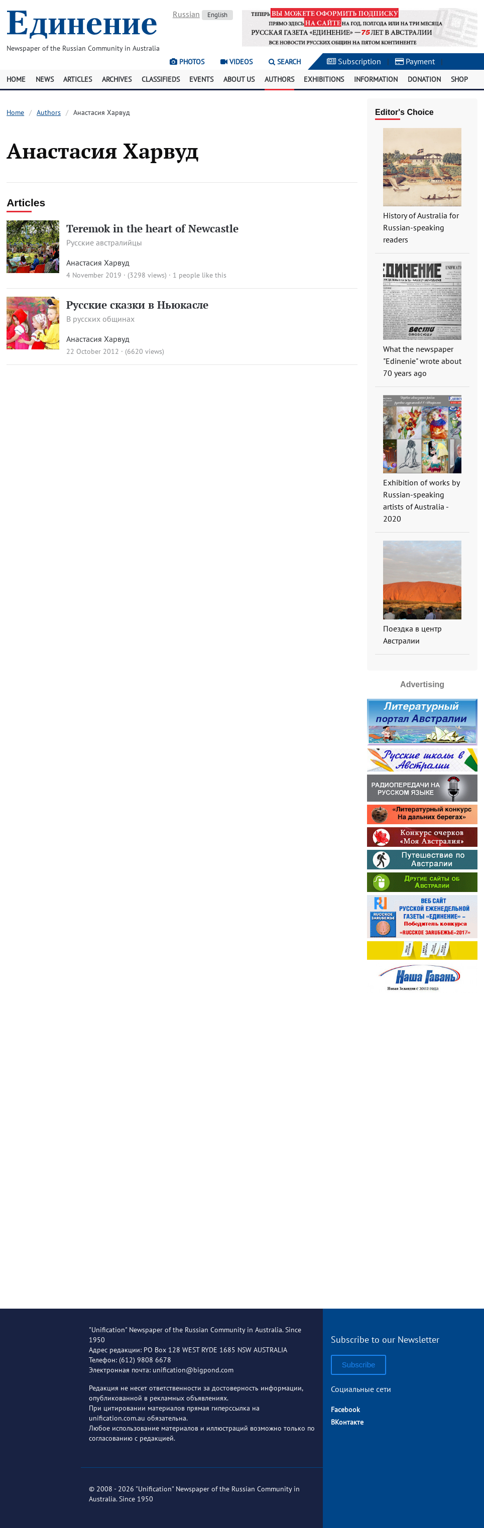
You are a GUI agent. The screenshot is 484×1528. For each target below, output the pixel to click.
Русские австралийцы (104, 242)
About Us (239, 79)
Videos (236, 61)
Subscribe (359, 1364)
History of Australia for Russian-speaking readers (421, 227)
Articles (77, 79)
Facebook (345, 1409)
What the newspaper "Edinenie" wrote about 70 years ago (422, 361)
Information (376, 79)
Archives (117, 79)
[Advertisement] (425, 1147)
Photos (187, 61)
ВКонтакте (347, 1422)
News (45, 79)
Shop (459, 79)
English (217, 15)
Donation (424, 79)
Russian (186, 14)
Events (201, 79)
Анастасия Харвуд (98, 263)
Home (16, 79)
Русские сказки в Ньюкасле (137, 305)
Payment (415, 61)
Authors (279, 79)
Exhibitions (324, 79)
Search (285, 61)
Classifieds (161, 79)
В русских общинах (100, 319)
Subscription (354, 61)
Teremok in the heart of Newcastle (152, 228)
